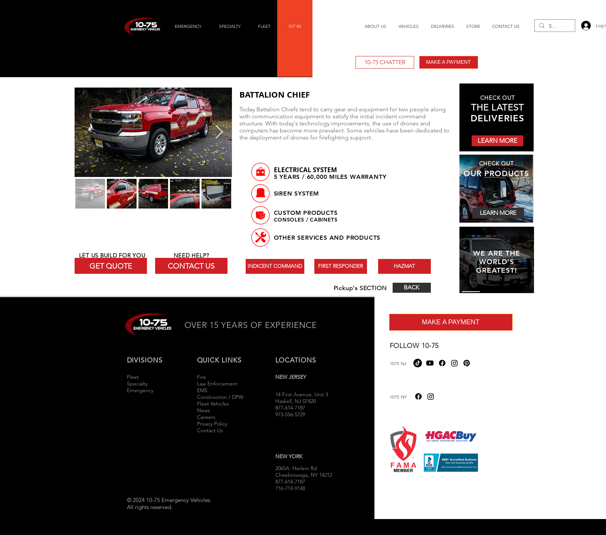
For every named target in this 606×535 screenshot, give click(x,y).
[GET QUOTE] (111, 266)
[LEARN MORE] (497, 140)
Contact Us (210, 430)
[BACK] (412, 288)
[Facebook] (442, 363)
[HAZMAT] (404, 266)
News (203, 410)
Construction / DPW (220, 397)
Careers (206, 417)
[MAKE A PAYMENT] (448, 62)
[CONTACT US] (191, 266)
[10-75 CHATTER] (385, 62)
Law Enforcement (217, 383)
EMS (202, 390)
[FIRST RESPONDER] (340, 266)
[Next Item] (219, 132)
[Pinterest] (466, 363)
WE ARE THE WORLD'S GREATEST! (496, 262)
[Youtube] (430, 363)
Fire (202, 377)
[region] (496, 260)
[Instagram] (454, 363)
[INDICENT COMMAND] (275, 266)
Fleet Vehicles (213, 403)
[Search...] (554, 26)
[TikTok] (417, 363)
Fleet (133, 377)
